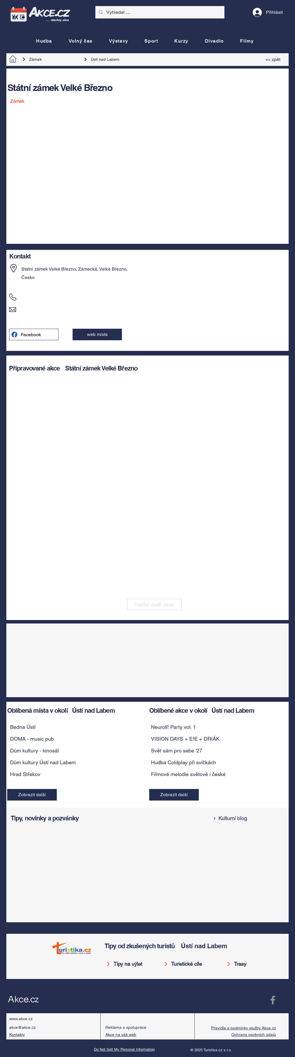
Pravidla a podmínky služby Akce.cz (243, 1028)
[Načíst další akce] (154, 604)
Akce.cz (23, 999)
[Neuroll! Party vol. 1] (212, 727)
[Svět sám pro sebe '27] (212, 750)
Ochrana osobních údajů (253, 1034)
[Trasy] (240, 964)
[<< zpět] (274, 59)
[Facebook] (33, 334)
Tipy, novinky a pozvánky (45, 818)
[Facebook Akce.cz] (273, 1000)
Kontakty (17, 1034)
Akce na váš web (120, 1034)
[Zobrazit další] (32, 795)
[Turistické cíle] (185, 964)
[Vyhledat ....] (159, 12)
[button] (97, 334)
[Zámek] (49, 59)
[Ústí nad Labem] (111, 59)
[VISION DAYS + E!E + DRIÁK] (212, 739)
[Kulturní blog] (249, 818)
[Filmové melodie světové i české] (212, 774)
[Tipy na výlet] (126, 964)
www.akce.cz (21, 1018)
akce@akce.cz (22, 1027)
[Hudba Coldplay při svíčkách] (212, 762)
